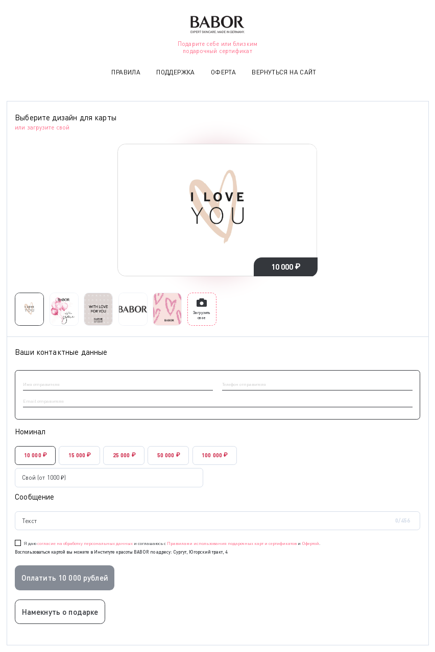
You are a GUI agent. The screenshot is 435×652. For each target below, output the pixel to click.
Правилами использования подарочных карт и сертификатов (232, 543)
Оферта (223, 72)
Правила (125, 72)
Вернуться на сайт (284, 72)
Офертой (310, 543)
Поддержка (175, 72)
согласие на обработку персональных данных (85, 543)
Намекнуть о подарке (60, 611)
